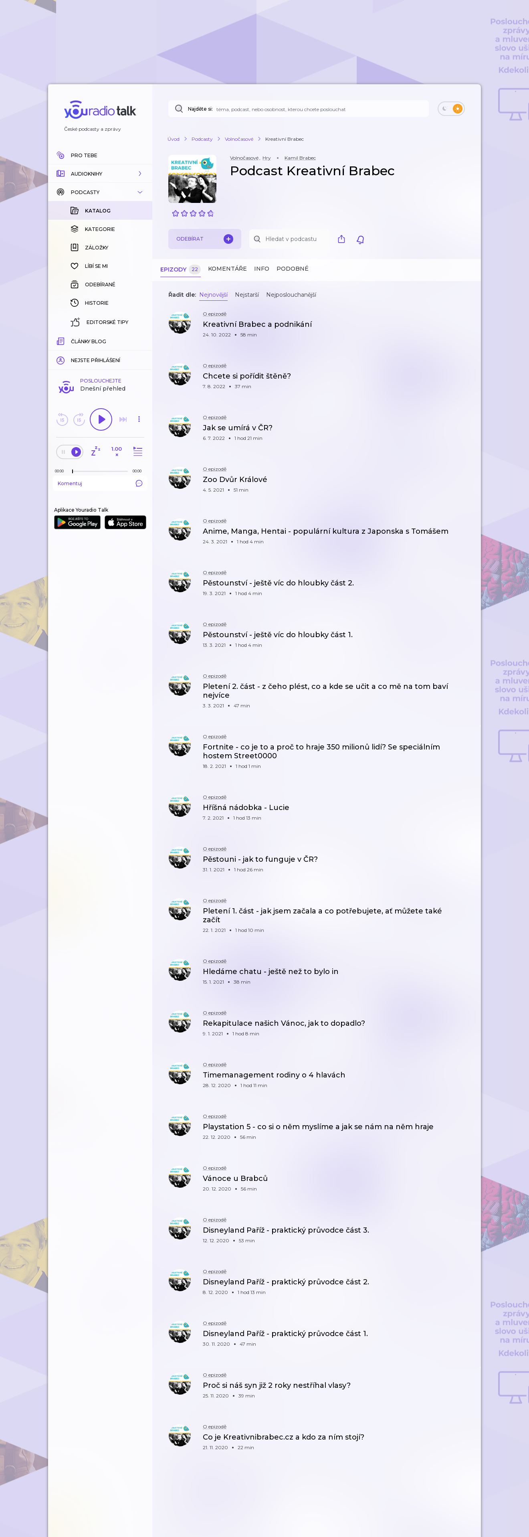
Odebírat (204, 239)
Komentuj (100, 352)
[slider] (72, 341)
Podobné (293, 268)
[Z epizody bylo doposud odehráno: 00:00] (61, 340)
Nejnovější (213, 294)
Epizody (180, 269)
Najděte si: (200, 109)
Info (261, 268)
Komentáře (227, 268)
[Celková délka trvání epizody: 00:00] (139, 340)
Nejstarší (247, 294)
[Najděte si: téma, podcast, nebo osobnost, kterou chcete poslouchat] (298, 108)
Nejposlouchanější (291, 294)
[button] (100, 173)
